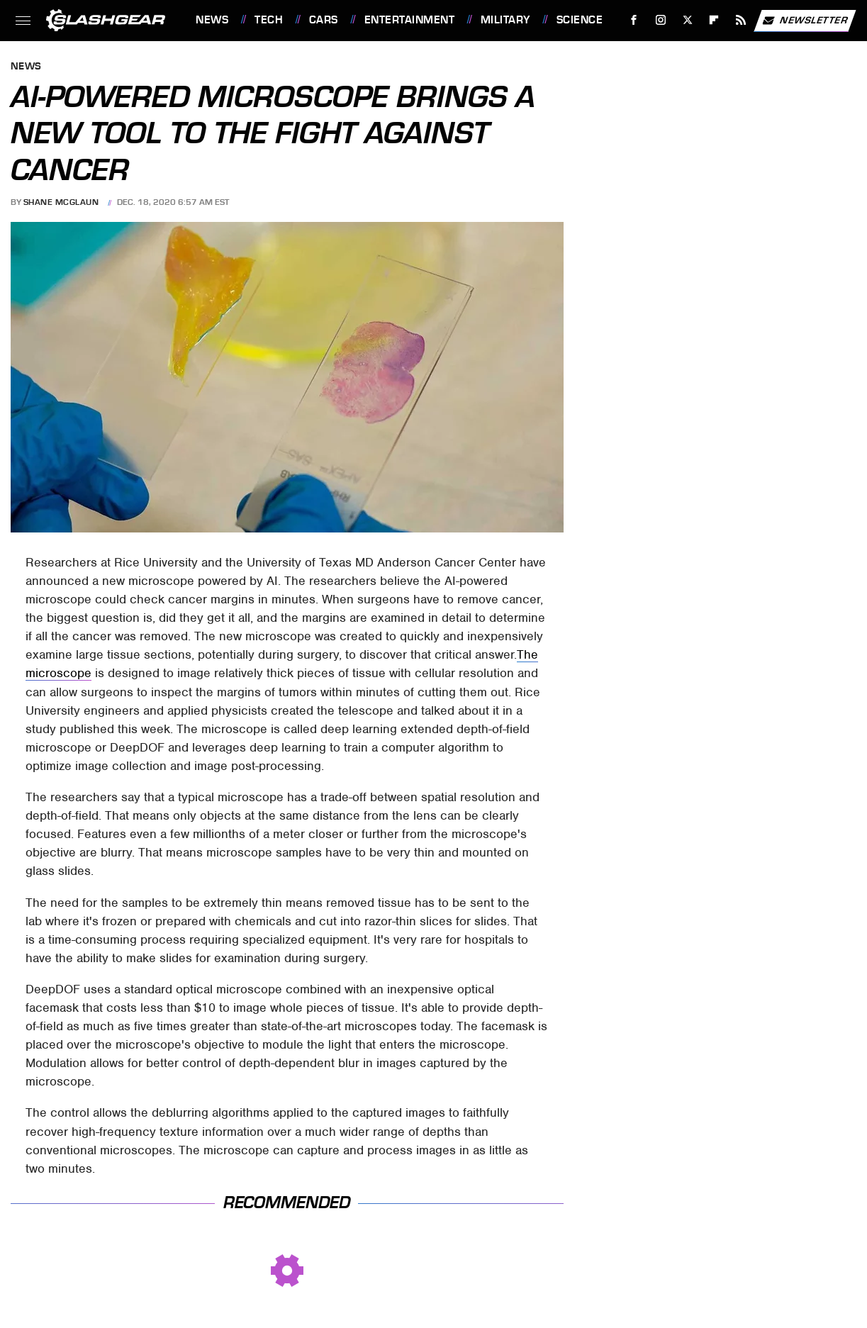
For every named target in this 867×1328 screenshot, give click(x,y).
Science (579, 19)
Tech (268, 19)
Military (505, 19)
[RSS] (741, 20)
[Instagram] (661, 20)
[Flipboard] (714, 20)
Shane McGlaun (61, 202)
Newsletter (804, 20)
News (212, 19)
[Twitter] (687, 20)
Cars (323, 19)
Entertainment (409, 19)
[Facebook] (634, 20)
